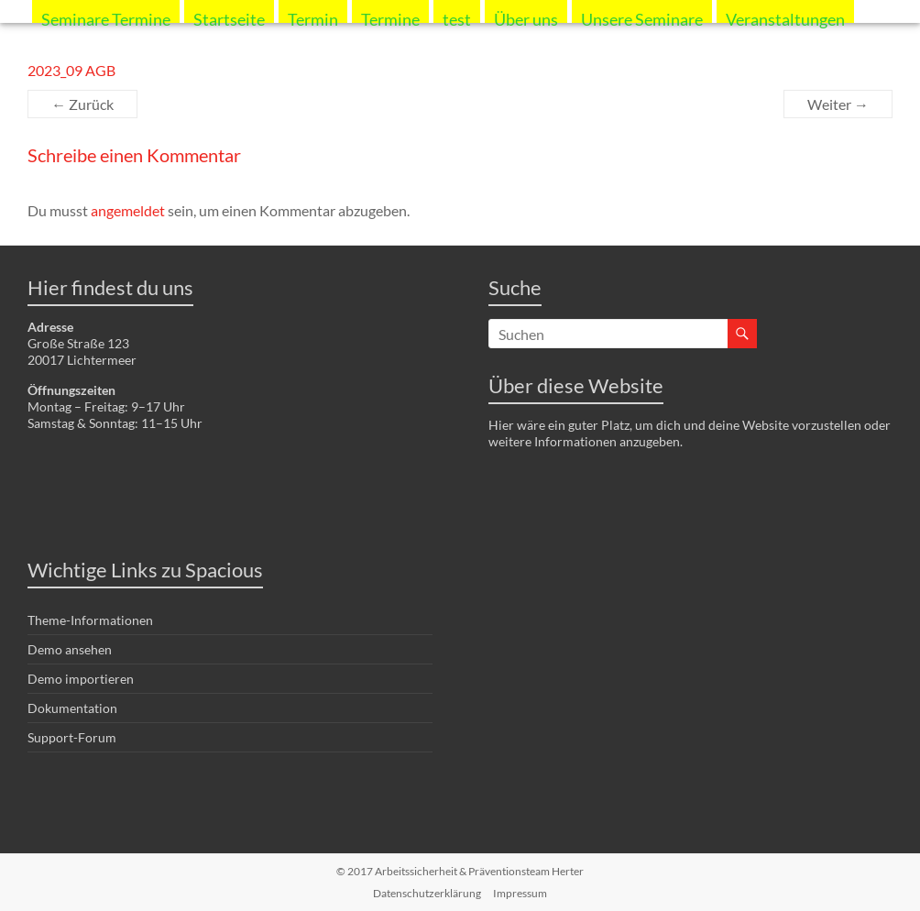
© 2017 (460, 871)
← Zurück (82, 104)
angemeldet (128, 210)
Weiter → (838, 104)
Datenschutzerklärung (427, 893)
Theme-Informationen (90, 620)
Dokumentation (72, 708)
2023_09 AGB (71, 70)
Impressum (520, 893)
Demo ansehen (69, 649)
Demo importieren (80, 678)
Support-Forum (71, 737)
